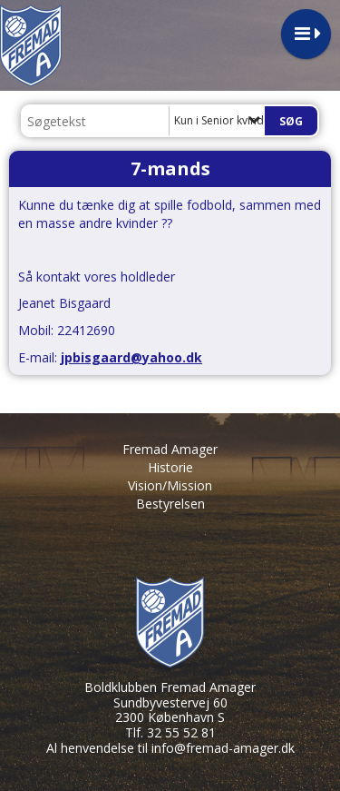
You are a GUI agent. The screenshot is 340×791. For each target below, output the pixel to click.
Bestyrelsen (170, 503)
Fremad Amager (170, 449)
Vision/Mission (170, 485)
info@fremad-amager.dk (223, 747)
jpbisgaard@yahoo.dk (131, 357)
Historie (170, 467)
